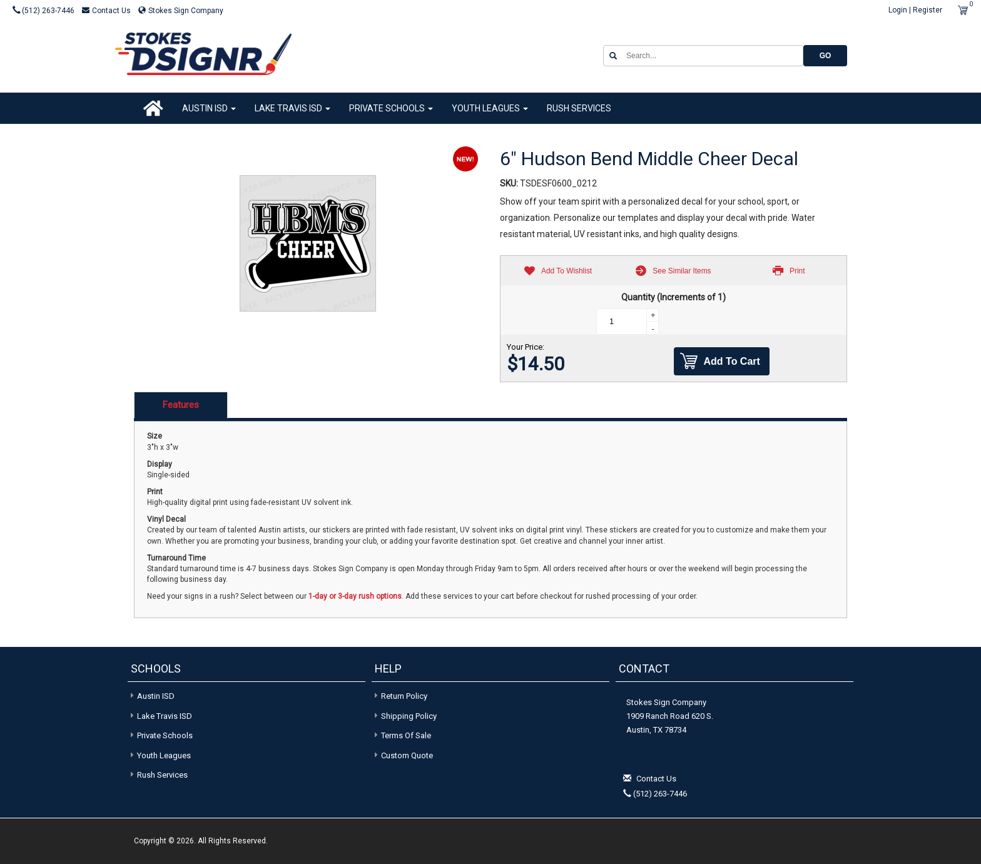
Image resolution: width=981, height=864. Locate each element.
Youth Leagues (490, 108)
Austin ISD (209, 108)
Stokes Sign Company (180, 10)
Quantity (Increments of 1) (673, 297)
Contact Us (107, 10)
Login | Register (915, 10)
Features (181, 404)
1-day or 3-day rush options (355, 596)
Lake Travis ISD (292, 108)
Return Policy (404, 696)
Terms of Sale (406, 735)
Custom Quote (407, 755)
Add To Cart (720, 361)
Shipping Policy (409, 716)
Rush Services (579, 108)
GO (825, 55)
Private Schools (391, 108)
